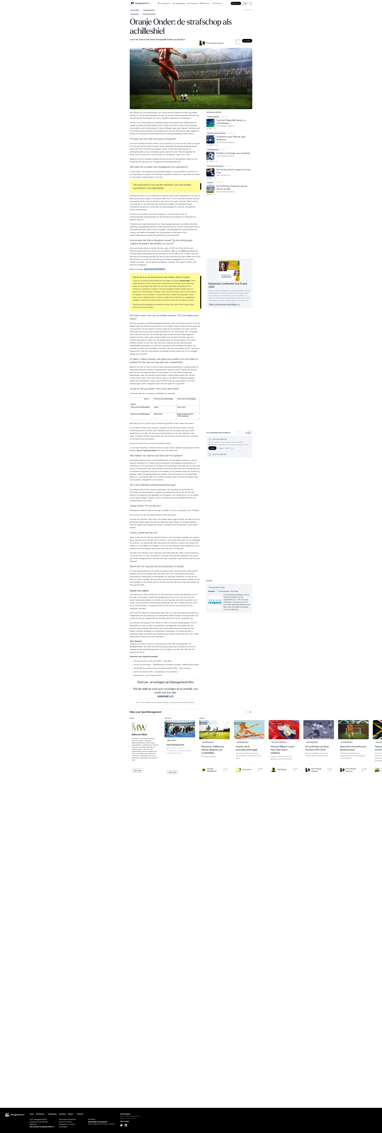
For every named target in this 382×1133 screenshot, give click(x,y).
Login (245, 3)
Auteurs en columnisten (39, 1122)
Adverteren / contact (67, 1124)
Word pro (236, 3)
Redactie (33, 1124)
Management (135, 14)
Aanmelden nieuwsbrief (97, 1122)
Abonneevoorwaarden (67, 1119)
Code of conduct (65, 1122)
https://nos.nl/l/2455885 (153, 269)
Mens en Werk (135, 10)
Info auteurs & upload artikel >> (42, 1127)
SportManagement (149, 10)
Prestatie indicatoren (149, 14)
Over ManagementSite (38, 1119)
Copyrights (63, 1127)
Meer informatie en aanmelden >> (229, 304)
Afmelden (91, 1119)
